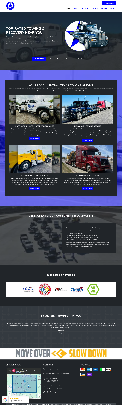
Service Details (34, 138)
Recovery (86, 8)
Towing (76, 8)
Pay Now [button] (69, 59)
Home (68, 8)
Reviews (103, 8)
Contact (112, 8)
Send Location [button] (55, 59)
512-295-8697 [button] (109, 3)
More (95, 8)
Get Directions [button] (83, 59)
